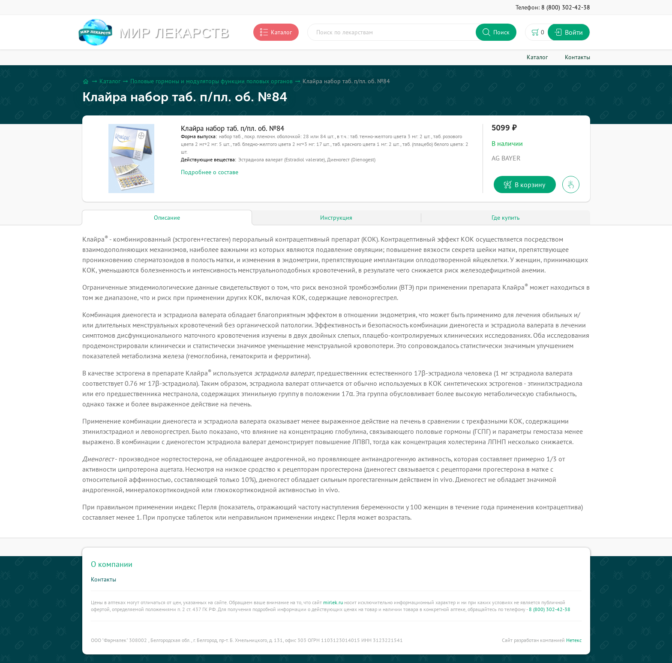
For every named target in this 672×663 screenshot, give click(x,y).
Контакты (103, 579)
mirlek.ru (333, 602)
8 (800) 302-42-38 (549, 609)
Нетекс (574, 640)
